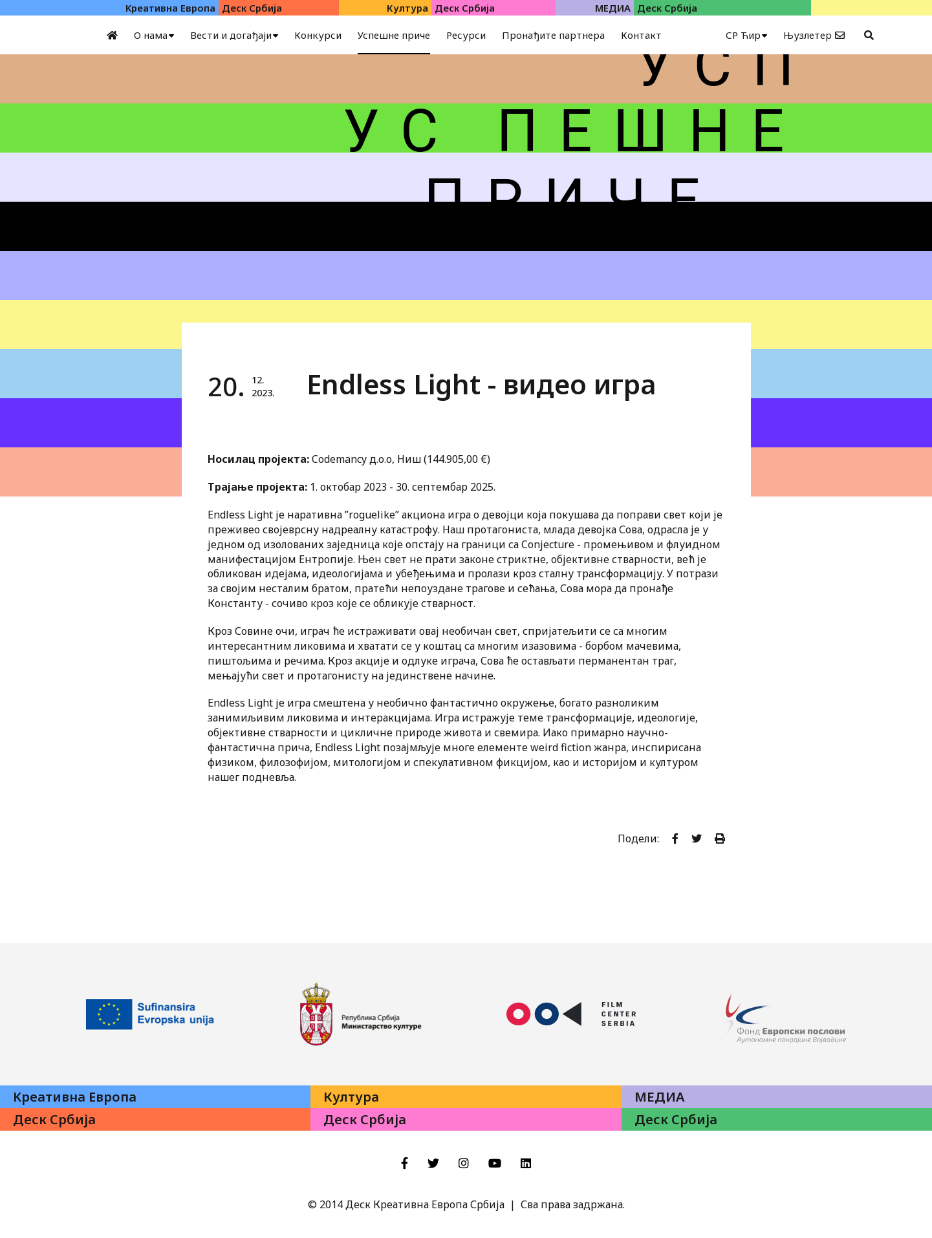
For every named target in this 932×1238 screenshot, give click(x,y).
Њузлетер (807, 34)
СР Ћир (743, 34)
